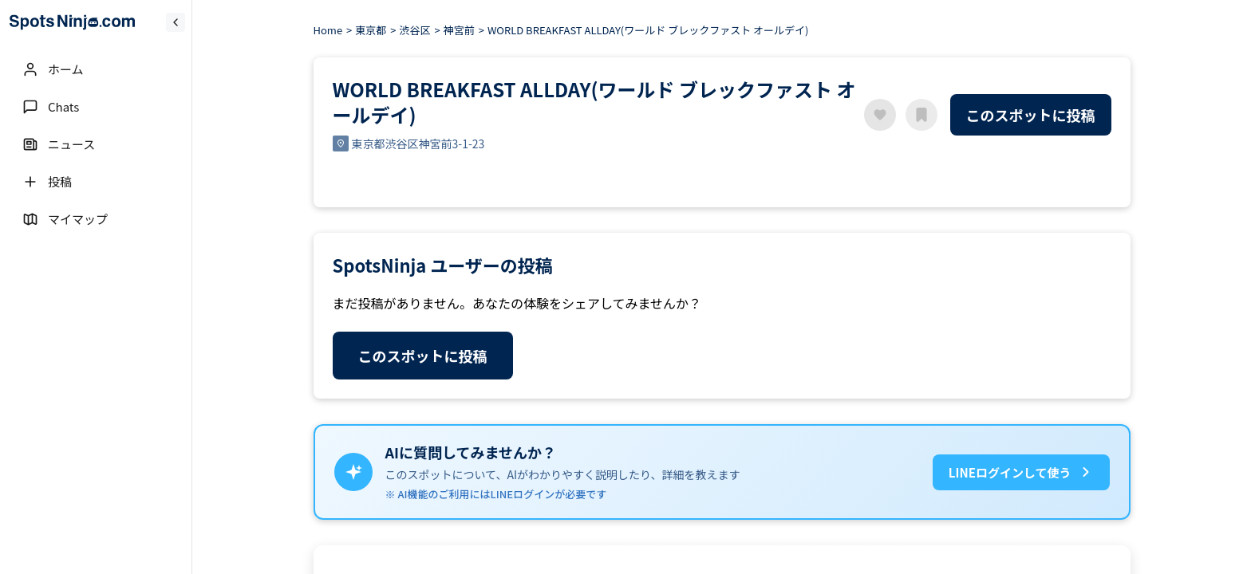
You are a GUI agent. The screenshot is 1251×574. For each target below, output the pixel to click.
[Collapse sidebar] (175, 22)
